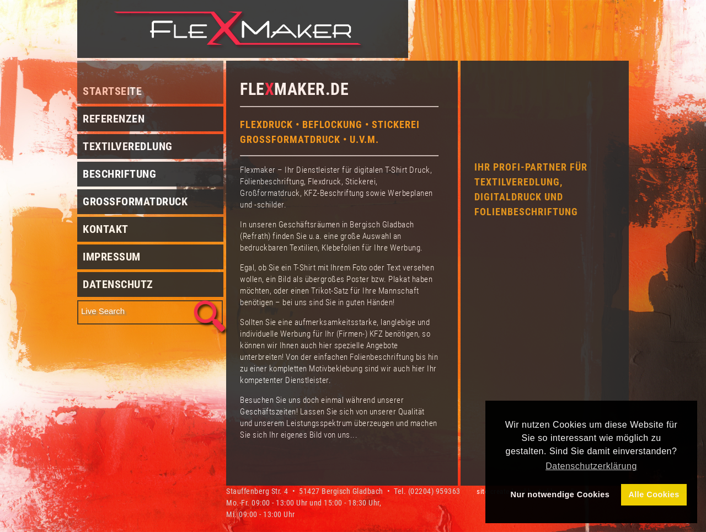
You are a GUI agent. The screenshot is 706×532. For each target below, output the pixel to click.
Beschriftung (119, 173)
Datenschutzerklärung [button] (591, 466)
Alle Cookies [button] (653, 494)
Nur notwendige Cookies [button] (560, 494)
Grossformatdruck (135, 201)
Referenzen (114, 118)
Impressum (112, 256)
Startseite (112, 91)
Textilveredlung (128, 146)
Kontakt (106, 229)
